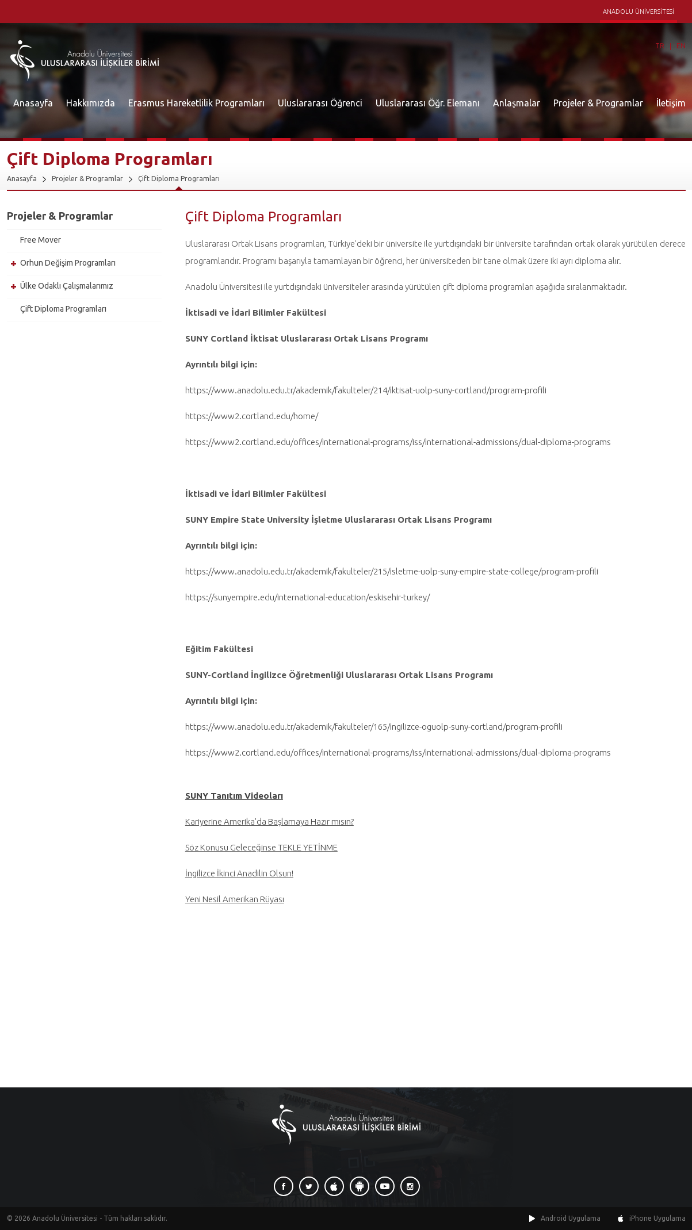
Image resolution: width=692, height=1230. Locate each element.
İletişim (671, 103)
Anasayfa (33, 103)
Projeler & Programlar (598, 103)
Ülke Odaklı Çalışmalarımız (66, 285)
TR (659, 45)
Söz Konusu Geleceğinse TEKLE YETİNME (261, 847)
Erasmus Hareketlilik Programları (196, 103)
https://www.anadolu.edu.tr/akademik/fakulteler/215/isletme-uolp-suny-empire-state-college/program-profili (391, 571)
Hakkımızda (90, 103)
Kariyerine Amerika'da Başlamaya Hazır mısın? (269, 821)
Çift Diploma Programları (179, 178)
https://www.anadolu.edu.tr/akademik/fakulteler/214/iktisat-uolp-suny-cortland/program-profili (365, 390)
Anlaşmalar (516, 103)
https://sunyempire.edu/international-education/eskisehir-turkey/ (307, 597)
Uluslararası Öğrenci (320, 103)
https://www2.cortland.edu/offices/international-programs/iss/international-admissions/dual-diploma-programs (398, 442)
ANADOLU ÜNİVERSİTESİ (638, 11)
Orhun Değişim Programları (68, 262)
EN (681, 45)
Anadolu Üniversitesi (65, 1218)
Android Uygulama (571, 1218)
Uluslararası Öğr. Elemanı (428, 103)
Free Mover (40, 239)
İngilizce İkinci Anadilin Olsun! (239, 873)
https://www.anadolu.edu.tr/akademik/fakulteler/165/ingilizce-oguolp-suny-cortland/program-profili (374, 726)
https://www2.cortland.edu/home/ (251, 416)
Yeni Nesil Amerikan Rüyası (234, 899)
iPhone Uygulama (657, 1218)
